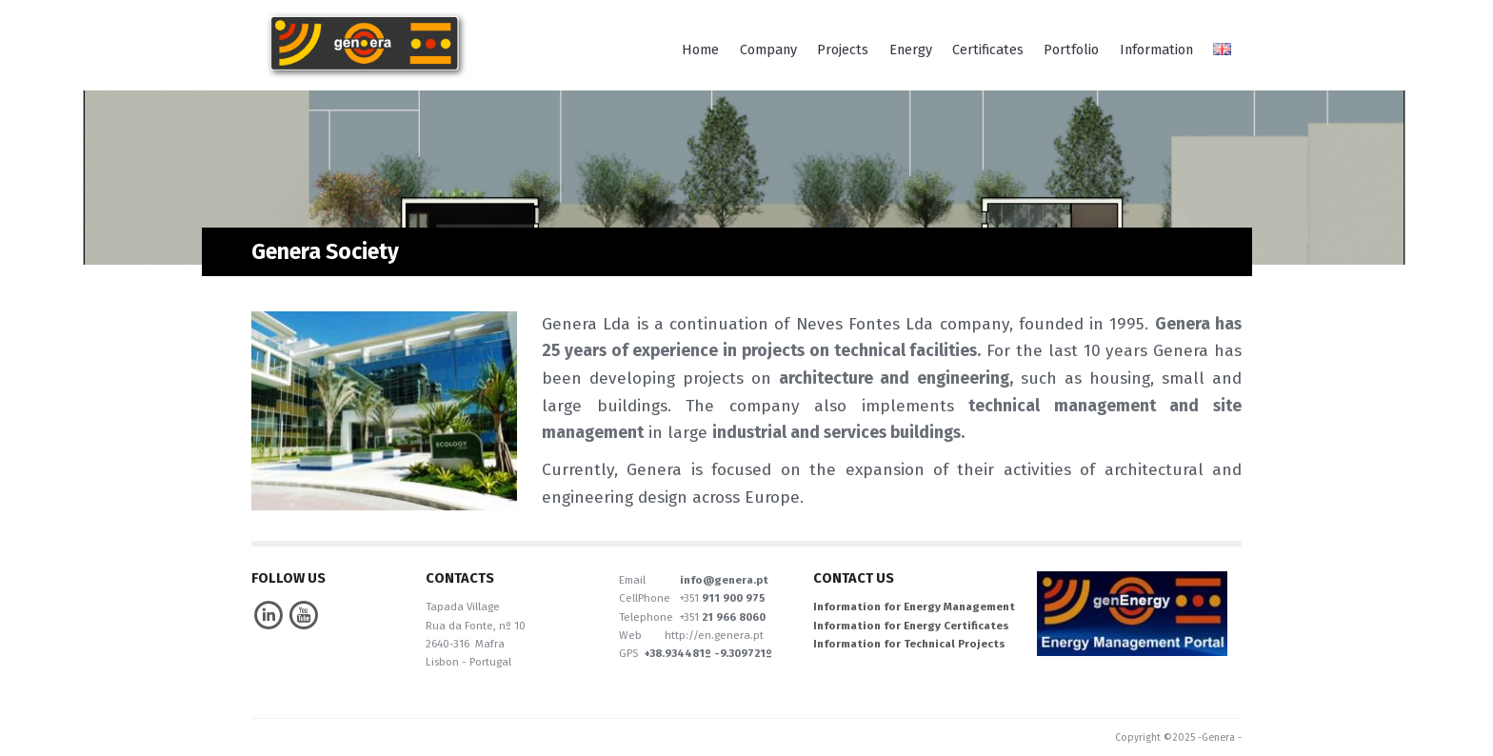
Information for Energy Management (914, 606)
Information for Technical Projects (909, 643)
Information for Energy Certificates (911, 625)
